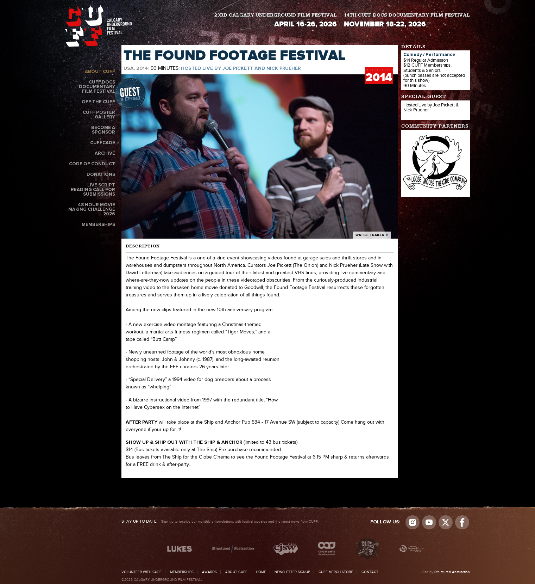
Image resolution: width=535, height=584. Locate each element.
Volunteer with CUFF (141, 572)
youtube (429, 522)
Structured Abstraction (452, 572)
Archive (105, 153)
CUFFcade (102, 143)
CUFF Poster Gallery (99, 114)
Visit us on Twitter (446, 522)
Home (261, 572)
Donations (101, 174)
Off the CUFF (98, 102)
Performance (440, 55)
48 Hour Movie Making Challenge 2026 (91, 209)
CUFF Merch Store (336, 572)
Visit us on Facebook (462, 522)
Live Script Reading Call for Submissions (93, 190)
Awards (209, 572)
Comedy (412, 55)
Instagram (412, 522)
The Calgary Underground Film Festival (98, 26)
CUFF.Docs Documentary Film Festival (97, 87)
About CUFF (100, 71)
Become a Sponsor (103, 130)
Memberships (98, 224)
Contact (369, 572)
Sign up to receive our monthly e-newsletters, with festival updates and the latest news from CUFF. (220, 522)
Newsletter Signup (292, 572)
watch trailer (369, 235)
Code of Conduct (92, 164)
